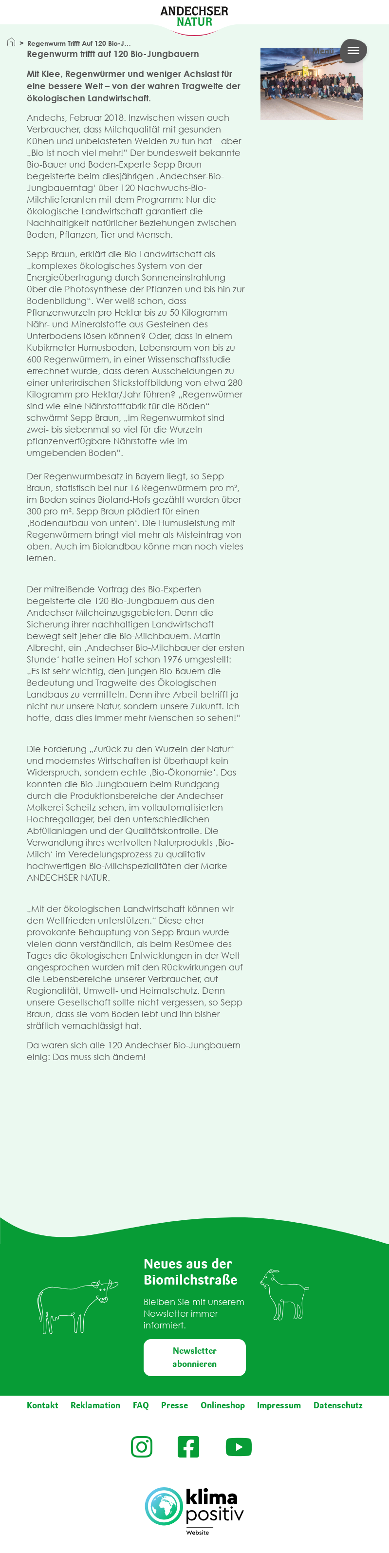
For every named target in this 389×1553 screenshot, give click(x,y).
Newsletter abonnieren (194, 1357)
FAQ (141, 1405)
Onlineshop (223, 1405)
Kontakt (42, 1405)
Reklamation (95, 1405)
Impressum (279, 1405)
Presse (174, 1405)
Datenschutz (338, 1405)
